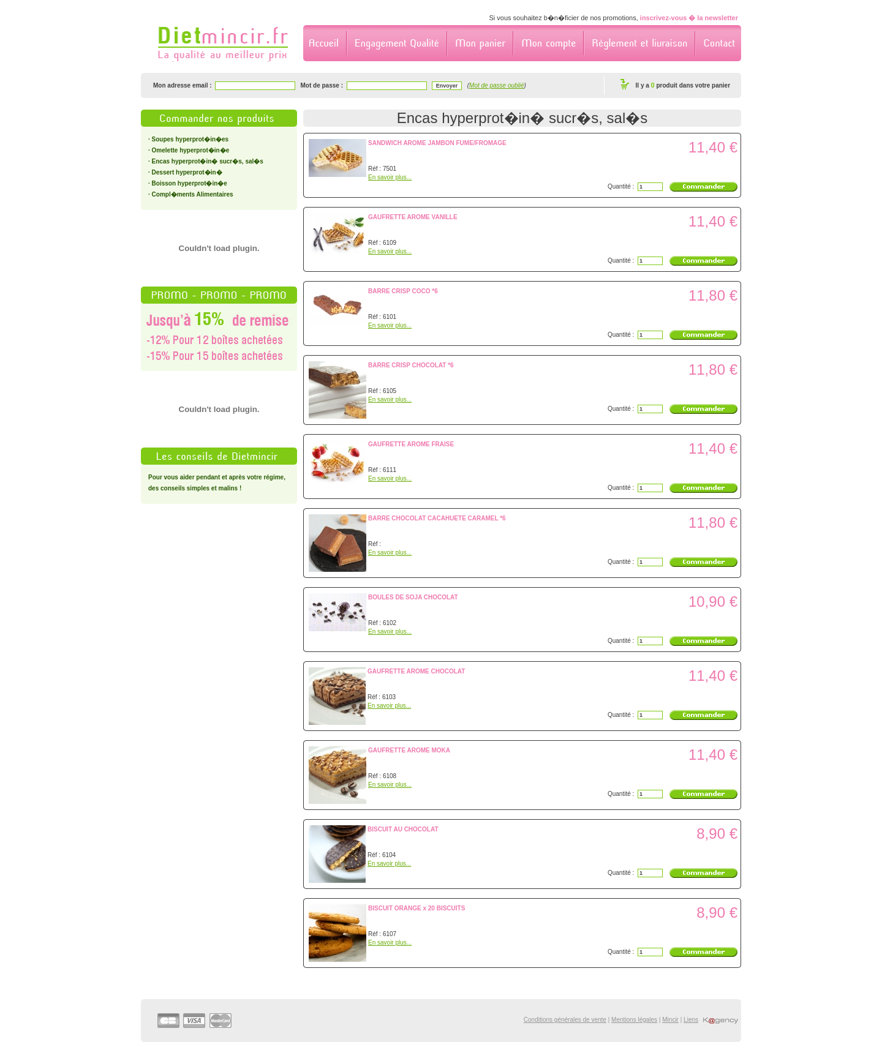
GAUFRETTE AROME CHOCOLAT (416, 671)
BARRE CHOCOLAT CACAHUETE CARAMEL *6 (437, 518)
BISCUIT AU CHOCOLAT (403, 829)
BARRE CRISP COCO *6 (403, 291)
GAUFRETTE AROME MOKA (409, 750)
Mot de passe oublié (496, 85)
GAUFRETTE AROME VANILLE (413, 217)
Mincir (670, 1019)
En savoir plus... (390, 177)
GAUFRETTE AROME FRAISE (411, 444)
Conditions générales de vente (565, 1019)
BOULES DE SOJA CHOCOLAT (413, 597)
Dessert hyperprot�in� (187, 172)
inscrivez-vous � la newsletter (689, 17)
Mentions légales (634, 1019)
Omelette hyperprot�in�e (191, 150)
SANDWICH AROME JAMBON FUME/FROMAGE (437, 143)
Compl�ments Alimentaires (192, 194)
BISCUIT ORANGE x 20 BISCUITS (416, 908)
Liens (691, 1019)
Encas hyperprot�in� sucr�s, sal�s (207, 161)
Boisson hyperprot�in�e (189, 183)
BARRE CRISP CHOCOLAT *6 (411, 365)
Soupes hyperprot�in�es (190, 139)
